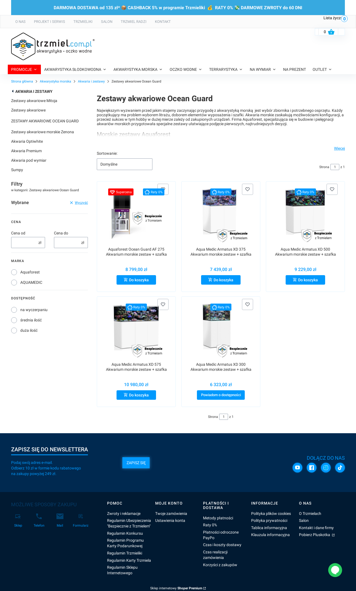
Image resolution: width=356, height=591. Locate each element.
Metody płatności (218, 518)
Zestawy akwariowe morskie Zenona (42, 132)
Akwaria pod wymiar (28, 160)
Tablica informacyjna (269, 527)
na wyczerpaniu (34, 309)
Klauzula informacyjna (270, 534)
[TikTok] (340, 467)
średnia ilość (31, 320)
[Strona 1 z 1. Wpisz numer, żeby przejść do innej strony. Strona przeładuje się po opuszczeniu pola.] (334, 167)
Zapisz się (136, 462)
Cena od (18, 233)
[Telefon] (39, 520)
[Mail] (60, 520)
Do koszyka (139, 280)
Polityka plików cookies (271, 513)
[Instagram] (326, 467)
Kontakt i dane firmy (316, 527)
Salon (304, 520)
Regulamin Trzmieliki (124, 553)
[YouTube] (297, 467)
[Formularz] (81, 520)
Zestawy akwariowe (28, 110)
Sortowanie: (107, 153)
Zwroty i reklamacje (123, 513)
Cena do (61, 233)
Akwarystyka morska (55, 81)
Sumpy (17, 170)
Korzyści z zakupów (220, 565)
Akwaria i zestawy (91, 81)
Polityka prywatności (269, 520)
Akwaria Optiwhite (27, 141)
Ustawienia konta (170, 520)
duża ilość (29, 330)
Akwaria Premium (26, 151)
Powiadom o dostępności (221, 395)
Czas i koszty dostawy (222, 544)
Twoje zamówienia (171, 513)
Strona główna (22, 81)
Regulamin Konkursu (125, 533)
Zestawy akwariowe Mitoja (34, 100)
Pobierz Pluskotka (315, 534)
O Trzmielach (310, 513)
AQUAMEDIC (31, 282)
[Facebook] (312, 467)
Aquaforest (30, 272)
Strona (324, 167)
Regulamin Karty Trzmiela (129, 560)
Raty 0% (210, 525)
